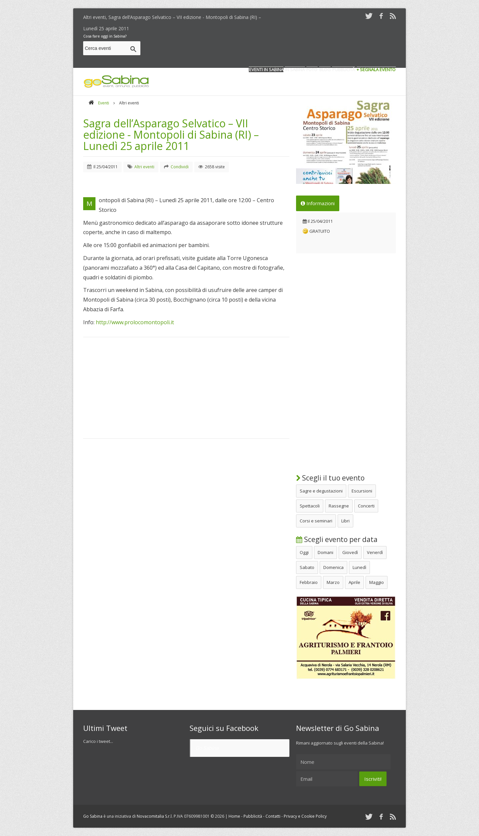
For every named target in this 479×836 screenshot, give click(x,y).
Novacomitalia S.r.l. (155, 816)
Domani (325, 552)
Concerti (366, 506)
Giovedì (350, 552)
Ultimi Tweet (105, 728)
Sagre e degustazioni (321, 491)
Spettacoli (310, 506)
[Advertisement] (275, 49)
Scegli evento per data (337, 539)
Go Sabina (207, 748)
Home (234, 816)
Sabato (307, 567)
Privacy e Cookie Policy (305, 816)
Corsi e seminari (316, 521)
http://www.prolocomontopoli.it (135, 322)
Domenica (333, 567)
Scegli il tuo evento (330, 478)
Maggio (376, 582)
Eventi (103, 103)
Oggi (304, 552)
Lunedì (359, 567)
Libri (345, 521)
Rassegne (339, 506)
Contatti (272, 816)
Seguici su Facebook (224, 728)
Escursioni (362, 491)
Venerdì (375, 552)
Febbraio (309, 582)
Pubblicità (252, 816)
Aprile (354, 582)
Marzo (333, 582)
